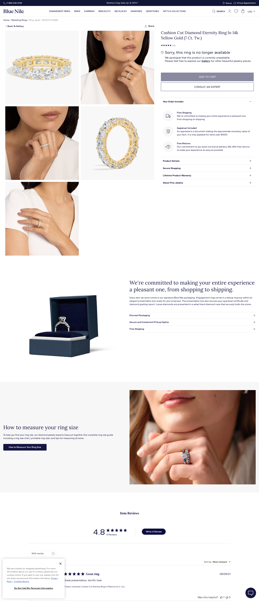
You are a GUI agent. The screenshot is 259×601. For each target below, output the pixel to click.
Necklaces (120, 11)
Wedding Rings (19, 20)
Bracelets (104, 11)
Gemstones (152, 11)
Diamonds (136, 11)
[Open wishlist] (236, 11)
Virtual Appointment (246, 3)
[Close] (60, 563)
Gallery (206, 60)
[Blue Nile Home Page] (13, 11)
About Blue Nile (92, 594)
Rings (77, 11)
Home (6, 20)
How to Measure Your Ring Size (25, 447)
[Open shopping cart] (243, 11)
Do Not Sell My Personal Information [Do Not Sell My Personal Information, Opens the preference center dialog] (33, 588)
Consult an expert (207, 86)
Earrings (89, 11)
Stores (229, 3)
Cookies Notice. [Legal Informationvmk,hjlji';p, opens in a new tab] (21, 581)
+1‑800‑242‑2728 (14, 3)
